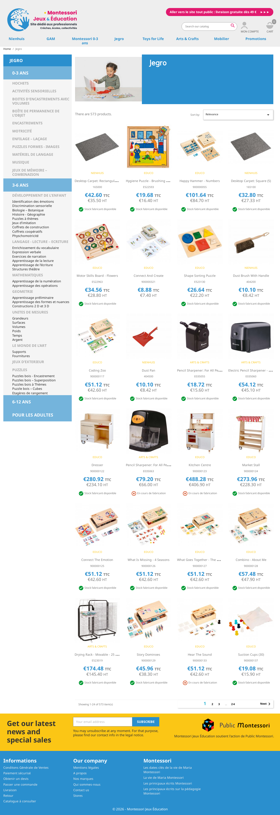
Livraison (10, 790)
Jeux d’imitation (24, 223)
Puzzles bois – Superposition (34, 380)
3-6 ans (20, 185)
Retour (8, 795)
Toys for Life (153, 38)
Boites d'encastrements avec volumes (40, 101)
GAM (51, 38)
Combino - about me (251, 560)
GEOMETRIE (22, 291)
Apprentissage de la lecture (33, 261)
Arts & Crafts (187, 38)
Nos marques (83, 779)
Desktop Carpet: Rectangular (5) (98, 181)
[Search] (209, 26)
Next (266, 704)
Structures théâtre (26, 269)
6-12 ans (21, 402)
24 (233, 704)
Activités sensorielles (34, 91)
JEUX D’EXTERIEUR (28, 361)
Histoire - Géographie (28, 214)
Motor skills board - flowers (97, 275)
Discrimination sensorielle (32, 206)
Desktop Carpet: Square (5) (251, 181)
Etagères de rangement (30, 393)
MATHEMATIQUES (27, 275)
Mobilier (221, 38)
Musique (20, 162)
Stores (78, 795)
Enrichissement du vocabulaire (35, 248)
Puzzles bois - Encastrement (33, 376)
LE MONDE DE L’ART (29, 345)
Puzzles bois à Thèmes (29, 384)
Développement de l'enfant (39, 195)
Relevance (238, 114)
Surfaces (18, 322)
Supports (19, 352)
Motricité (22, 131)
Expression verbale (26, 252)
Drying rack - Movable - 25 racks (99, 654)
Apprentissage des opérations (35, 285)
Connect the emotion (97, 560)
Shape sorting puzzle (200, 275)
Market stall (251, 465)
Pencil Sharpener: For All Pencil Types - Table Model (215, 370)
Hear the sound (200, 654)
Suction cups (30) (251, 654)
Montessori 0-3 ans (85, 40)
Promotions (255, 38)
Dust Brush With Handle (251, 275)
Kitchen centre (200, 465)
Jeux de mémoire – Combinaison (29, 172)
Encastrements (27, 123)
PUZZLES (19, 369)
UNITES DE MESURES (30, 312)
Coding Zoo (97, 370)
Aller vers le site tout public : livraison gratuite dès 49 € (213, 12)
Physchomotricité (25, 236)
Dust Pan (148, 370)
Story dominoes (148, 654)
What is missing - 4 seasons (149, 560)
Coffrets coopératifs (27, 231)
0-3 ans (20, 73)
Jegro (119, 38)
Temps (17, 335)
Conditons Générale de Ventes (26, 767)
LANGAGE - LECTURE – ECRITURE (40, 241)
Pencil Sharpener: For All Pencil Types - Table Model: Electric (171, 465)
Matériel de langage (32, 154)
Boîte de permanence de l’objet (35, 113)
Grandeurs (20, 318)
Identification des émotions (33, 201)
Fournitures (21, 356)
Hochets (20, 83)
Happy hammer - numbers (200, 181)
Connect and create (149, 275)
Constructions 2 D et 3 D (30, 306)
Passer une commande (20, 784)
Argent (17, 340)
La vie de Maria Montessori (163, 777)
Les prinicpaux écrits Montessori (167, 783)
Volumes (18, 327)
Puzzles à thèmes (25, 218)
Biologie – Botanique (28, 210)
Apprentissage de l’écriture (32, 265)
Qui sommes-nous (86, 784)
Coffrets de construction (30, 227)
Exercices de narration (29, 256)
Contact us (81, 790)
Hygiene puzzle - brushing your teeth (154, 181)
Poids (16, 331)
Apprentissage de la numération (36, 281)
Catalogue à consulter (19, 801)
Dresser (97, 465)
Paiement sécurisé (17, 773)
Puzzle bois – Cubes (27, 388)
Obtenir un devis (16, 779)
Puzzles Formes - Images (35, 146)
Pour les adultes (32, 415)
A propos (80, 773)
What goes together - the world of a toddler (211, 560)
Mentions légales (86, 767)
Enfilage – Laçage (29, 138)
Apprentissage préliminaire (32, 297)
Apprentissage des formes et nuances (40, 302)
